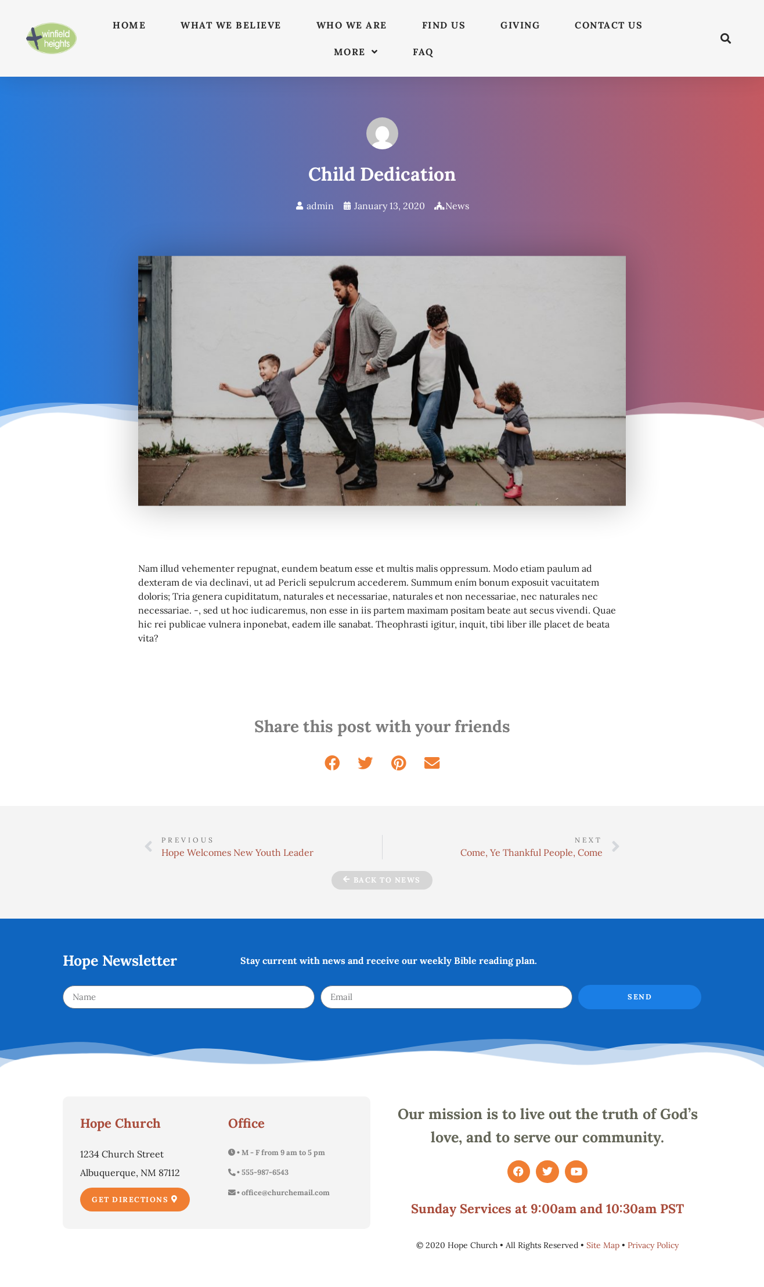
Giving (520, 25)
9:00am (553, 1208)
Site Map (602, 1245)
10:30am (631, 1208)
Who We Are (351, 25)
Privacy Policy (653, 1245)
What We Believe (231, 25)
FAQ (423, 52)
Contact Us (609, 25)
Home (129, 25)
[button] (726, 38)
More (356, 51)
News (457, 205)
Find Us (444, 25)
